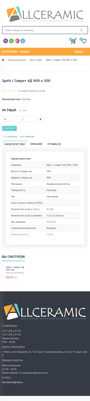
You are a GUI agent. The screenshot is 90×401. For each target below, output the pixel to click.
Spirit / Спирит (36, 60)
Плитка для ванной (17, 60)
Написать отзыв (37, 91)
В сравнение (27, 136)
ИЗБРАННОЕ (84, 41)
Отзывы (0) (54, 144)
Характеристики (14, 144)
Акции (24, 51)
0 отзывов (23, 91)
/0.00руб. (74, 41)
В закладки (10, 136)
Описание (36, 144)
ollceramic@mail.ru (12, 382)
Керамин (26, 99)
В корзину (9, 128)
